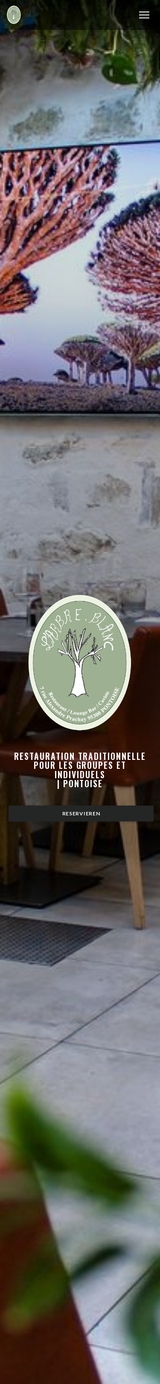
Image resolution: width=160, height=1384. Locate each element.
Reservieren (81, 813)
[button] (144, 15)
